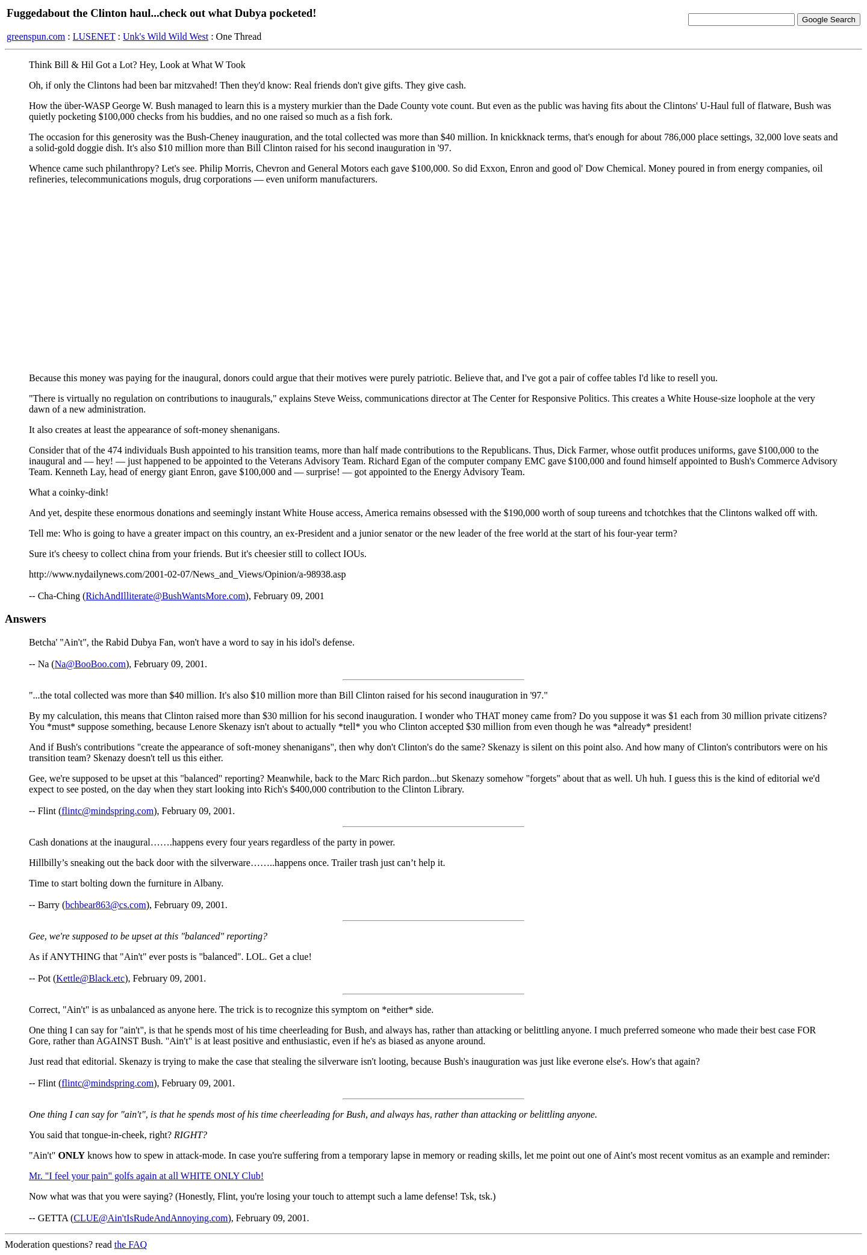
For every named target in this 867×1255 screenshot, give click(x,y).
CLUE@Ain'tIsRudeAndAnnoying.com (150, 1218)
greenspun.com (36, 36)
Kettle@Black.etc (90, 978)
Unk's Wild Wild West (165, 36)
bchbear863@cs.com (105, 905)
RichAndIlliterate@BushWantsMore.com (165, 596)
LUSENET (94, 36)
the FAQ (130, 1244)
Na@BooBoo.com (90, 664)
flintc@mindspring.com (107, 811)
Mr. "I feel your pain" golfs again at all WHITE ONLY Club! (146, 1176)
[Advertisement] (433, 279)
